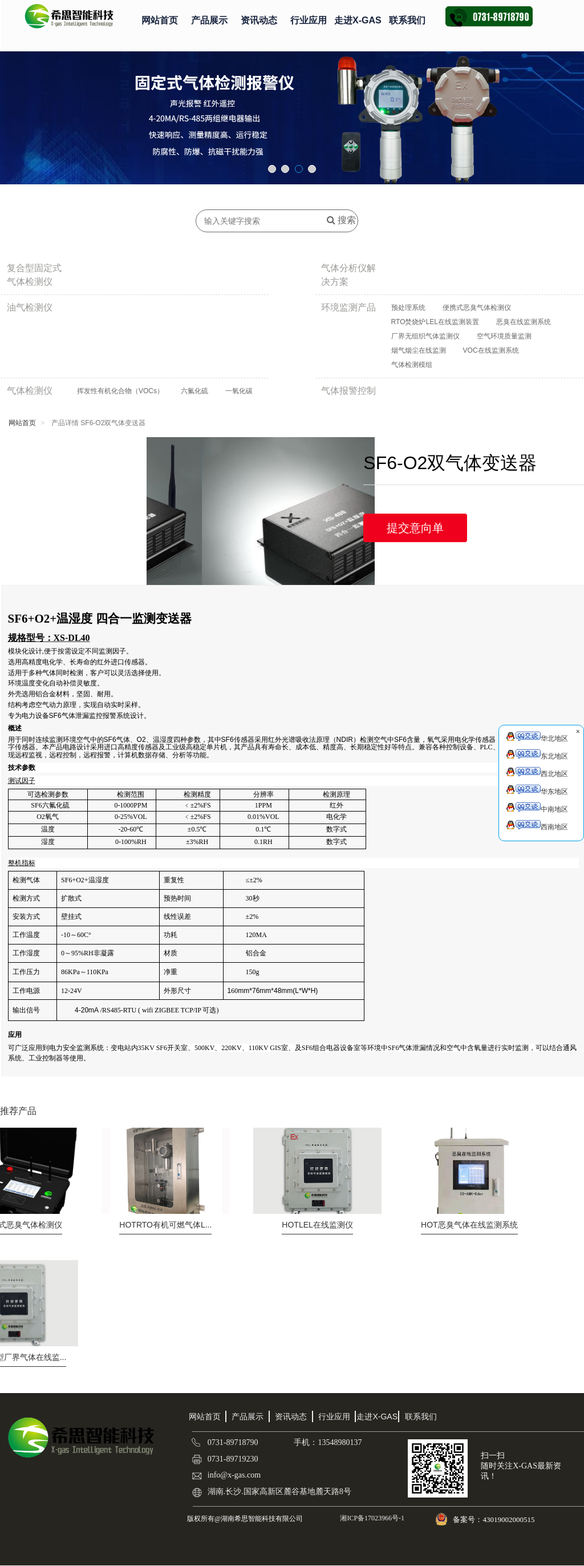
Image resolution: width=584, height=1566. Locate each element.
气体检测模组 (411, 365)
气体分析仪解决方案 (348, 274)
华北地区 (537, 737)
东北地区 (537, 754)
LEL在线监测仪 (317, 1224)
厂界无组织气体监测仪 (425, 336)
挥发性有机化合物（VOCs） (120, 391)
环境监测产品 (348, 307)
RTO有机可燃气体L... (165, 1224)
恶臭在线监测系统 (523, 322)
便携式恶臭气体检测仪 (477, 308)
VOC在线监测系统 (491, 350)
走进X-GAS (358, 20)
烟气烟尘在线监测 (418, 350)
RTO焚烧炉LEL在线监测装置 (435, 322)
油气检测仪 (29, 307)
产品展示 (209, 20)
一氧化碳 (239, 391)
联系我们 (407, 20)
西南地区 (537, 825)
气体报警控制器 (348, 397)
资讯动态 (259, 20)
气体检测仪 (29, 390)
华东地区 (537, 790)
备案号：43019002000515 (494, 1519)
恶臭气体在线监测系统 (469, 1224)
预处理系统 (408, 308)
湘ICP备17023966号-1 (371, 1518)
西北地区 (537, 772)
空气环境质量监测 (504, 336)
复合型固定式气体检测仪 (34, 274)
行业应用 (308, 20)
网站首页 (159, 20)
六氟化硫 (194, 391)
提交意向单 (415, 528)
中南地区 (537, 807)
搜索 (341, 220)
